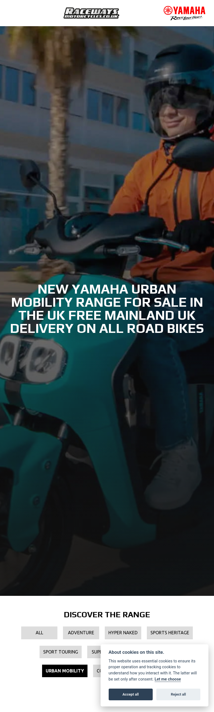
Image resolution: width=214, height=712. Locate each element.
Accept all (131, 694)
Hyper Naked (123, 632)
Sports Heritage (169, 632)
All (39, 632)
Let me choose (168, 679)
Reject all (178, 694)
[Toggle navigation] (12, 13)
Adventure (81, 632)
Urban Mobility (65, 670)
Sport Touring (60, 651)
